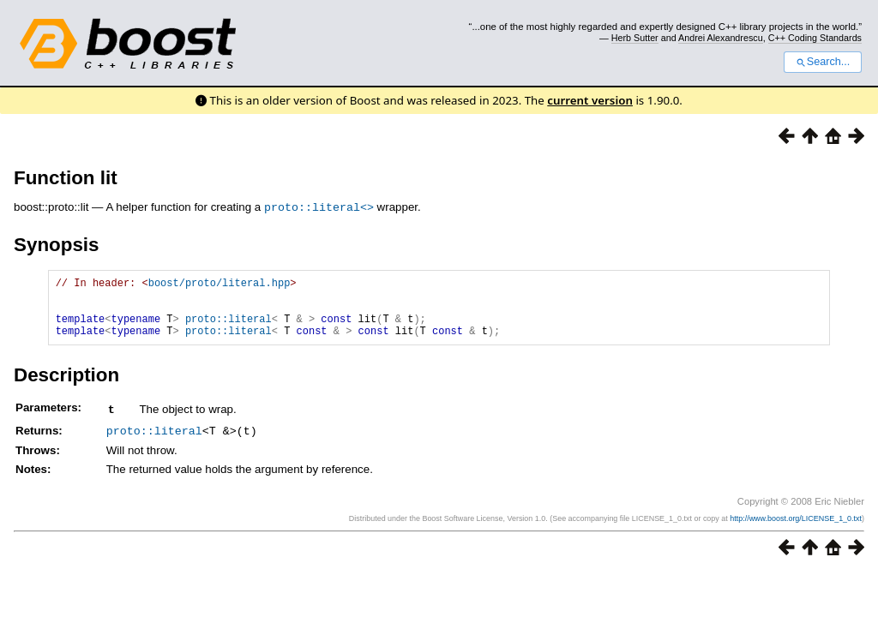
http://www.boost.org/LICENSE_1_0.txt (796, 528)
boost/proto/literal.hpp (219, 284)
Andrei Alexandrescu (720, 38)
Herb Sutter (634, 38)
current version (590, 100)
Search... (823, 62)
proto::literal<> (319, 206)
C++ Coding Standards (815, 38)
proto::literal (228, 327)
